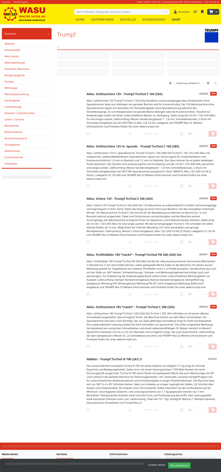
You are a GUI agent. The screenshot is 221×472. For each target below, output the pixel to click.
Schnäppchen (12, 144)
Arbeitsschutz (12, 151)
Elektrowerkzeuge (14, 62)
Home (80, 19)
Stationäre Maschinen (16, 69)
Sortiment (10, 33)
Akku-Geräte (11, 56)
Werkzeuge (10, 88)
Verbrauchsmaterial (15, 138)
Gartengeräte (12, 100)
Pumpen (9, 81)
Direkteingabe (65, 458)
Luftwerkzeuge (13, 106)
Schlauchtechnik (13, 157)
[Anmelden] (182, 12)
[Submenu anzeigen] (48, 33)
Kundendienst (154, 19)
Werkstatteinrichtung (16, 94)
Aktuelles (128, 19)
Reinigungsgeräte (14, 75)
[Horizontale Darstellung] (215, 83)
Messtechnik (11, 125)
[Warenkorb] (210, 12)
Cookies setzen (156, 464)
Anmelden (8, 458)
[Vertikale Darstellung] (208, 83)
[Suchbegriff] (118, 12)
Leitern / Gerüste (14, 119)
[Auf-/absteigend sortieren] (170, 83)
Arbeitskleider (12, 50)
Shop (176, 19)
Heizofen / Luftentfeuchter (19, 113)
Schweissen (11, 163)
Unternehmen (102, 19)
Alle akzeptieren (179, 465)
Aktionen (9, 43)
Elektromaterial (13, 132)
